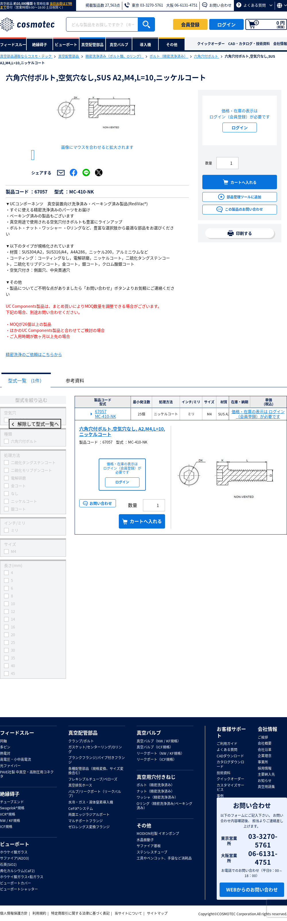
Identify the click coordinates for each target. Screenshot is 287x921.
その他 (144, 825)
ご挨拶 (263, 737)
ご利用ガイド (227, 744)
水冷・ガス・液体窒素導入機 (90, 802)
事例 (220, 796)
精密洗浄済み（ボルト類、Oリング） (115, 56)
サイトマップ (157, 913)
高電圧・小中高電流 (15, 760)
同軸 (3, 741)
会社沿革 (265, 750)
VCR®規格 (7, 814)
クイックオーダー (211, 43)
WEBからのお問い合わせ (252, 889)
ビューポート (14, 844)
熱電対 (5, 753)
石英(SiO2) (8, 865)
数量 (208, 163)
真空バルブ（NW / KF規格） (159, 741)
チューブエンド (12, 802)
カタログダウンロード (230, 764)
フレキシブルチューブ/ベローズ (92, 779)
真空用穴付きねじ (156, 777)
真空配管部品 (69, 56)
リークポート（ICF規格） (157, 760)
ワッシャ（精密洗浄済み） (157, 798)
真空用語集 (266, 787)
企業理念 (265, 756)
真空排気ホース (80, 785)
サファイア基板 (149, 846)
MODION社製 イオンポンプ (158, 834)
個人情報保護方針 (14, 913)
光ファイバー (10, 766)
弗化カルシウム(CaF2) (17, 871)
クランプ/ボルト (81, 741)
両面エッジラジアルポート (89, 815)
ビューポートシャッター (19, 889)
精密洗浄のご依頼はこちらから (34, 361)
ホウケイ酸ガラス (14, 852)
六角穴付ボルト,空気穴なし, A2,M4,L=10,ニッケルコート (122, 438)
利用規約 (39, 913)
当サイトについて (128, 913)
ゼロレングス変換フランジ (89, 827)
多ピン (5, 747)
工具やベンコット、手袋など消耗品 (164, 858)
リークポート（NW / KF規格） (160, 753)
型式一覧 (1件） (27, 387)
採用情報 (265, 768)
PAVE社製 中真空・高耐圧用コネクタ (27, 774)
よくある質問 (254, 5)
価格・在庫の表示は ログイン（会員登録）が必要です (258, 421)
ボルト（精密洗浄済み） (169, 56)
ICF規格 (6, 827)
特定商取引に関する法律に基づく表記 (80, 913)
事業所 (263, 762)
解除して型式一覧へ (33, 431)
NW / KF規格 (10, 821)
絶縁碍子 (10, 794)
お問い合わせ (217, 5)
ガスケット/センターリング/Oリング (95, 749)
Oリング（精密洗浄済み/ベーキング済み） (164, 806)
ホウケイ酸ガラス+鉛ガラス (21, 877)
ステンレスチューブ (152, 852)
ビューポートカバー (15, 883)
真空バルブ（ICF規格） (155, 747)
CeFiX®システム (80, 808)
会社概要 (265, 744)
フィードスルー (17, 733)
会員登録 (190, 24)
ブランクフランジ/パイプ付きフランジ (96, 760)
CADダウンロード (230, 756)
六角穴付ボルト (206, 56)
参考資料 (79, 387)
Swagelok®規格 (12, 808)
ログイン (226, 24)
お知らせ (265, 781)
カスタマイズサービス (230, 787)
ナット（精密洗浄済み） (155, 791)
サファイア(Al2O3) (14, 858)
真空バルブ (149, 733)
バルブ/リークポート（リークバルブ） (94, 794)
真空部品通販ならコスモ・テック (26, 56)
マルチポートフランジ (85, 821)
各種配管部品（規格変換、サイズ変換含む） (95, 771)
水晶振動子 (145, 840)
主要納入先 (266, 775)
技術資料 (223, 773)
